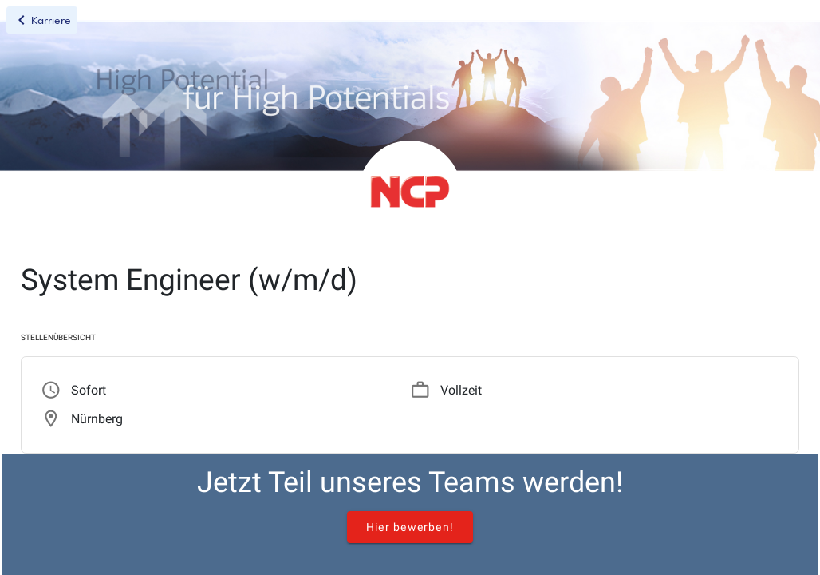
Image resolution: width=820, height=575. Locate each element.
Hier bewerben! (410, 527)
